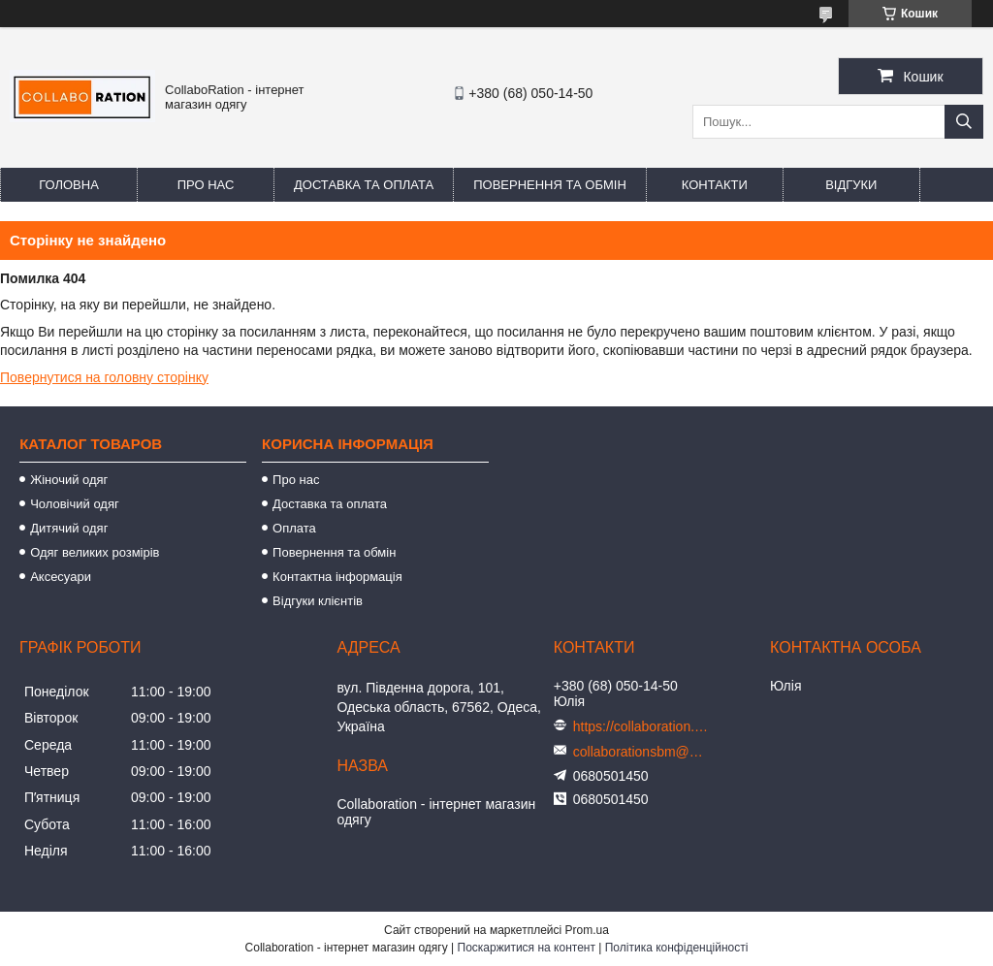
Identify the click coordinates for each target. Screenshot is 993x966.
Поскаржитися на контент (526, 947)
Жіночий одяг (69, 479)
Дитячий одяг (69, 528)
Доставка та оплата (363, 184)
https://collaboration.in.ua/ (641, 726)
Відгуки (851, 184)
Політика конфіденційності (677, 947)
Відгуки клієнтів (317, 601)
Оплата (294, 528)
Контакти (715, 184)
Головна (69, 184)
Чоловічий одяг (74, 504)
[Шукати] (964, 122)
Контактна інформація (337, 576)
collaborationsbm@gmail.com (641, 751)
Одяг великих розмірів (94, 552)
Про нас (206, 184)
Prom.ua (587, 930)
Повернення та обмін (549, 184)
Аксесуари (60, 576)
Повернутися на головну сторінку (104, 377)
